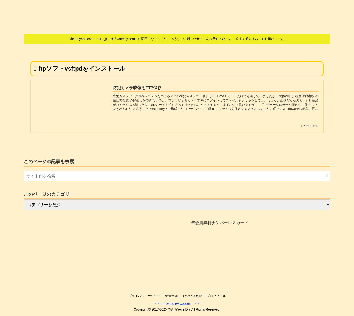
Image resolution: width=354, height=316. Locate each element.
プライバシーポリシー (144, 296)
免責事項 (171, 296)
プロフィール (216, 296)
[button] (326, 175)
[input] (177, 176)
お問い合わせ (192, 296)
